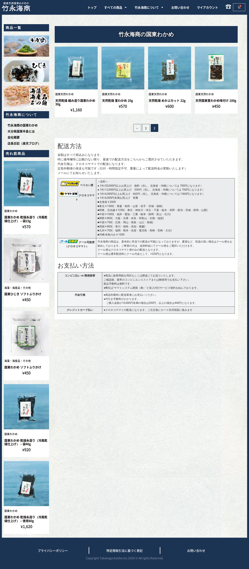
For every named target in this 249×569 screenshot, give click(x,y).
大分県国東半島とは (21, 131)
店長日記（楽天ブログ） (24, 143)
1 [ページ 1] (146, 128)
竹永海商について (149, 7)
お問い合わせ (180, 7)
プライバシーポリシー (53, 550)
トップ (92, 7)
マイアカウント (207, 7)
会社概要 (14, 137)
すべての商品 (115, 7)
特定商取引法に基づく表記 (124, 550)
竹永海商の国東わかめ (23, 125)
